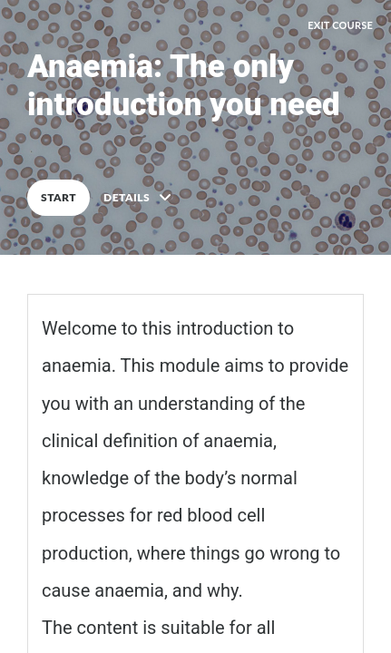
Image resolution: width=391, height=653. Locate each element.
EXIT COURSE (340, 25)
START (58, 197)
